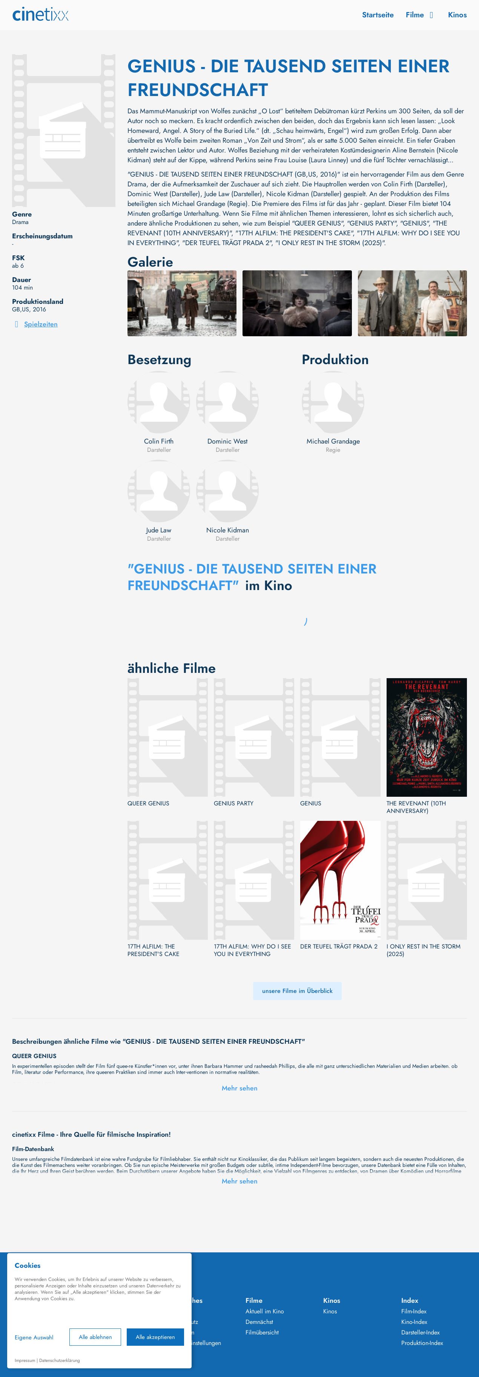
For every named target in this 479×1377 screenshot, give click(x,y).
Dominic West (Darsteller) (163, 194)
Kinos (457, 14)
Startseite (378, 14)
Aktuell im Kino (265, 1311)
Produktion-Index (422, 1343)
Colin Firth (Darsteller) (414, 184)
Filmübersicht (262, 1332)
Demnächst (259, 1322)
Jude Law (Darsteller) (233, 194)
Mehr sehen (240, 1088)
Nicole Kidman (227, 530)
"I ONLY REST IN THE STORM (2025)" (329, 243)
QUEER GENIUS (148, 803)
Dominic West (227, 441)
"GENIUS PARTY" (371, 223)
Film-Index (414, 1311)
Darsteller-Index (420, 1332)
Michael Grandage (333, 441)
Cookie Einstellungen (194, 1343)
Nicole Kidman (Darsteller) (304, 194)
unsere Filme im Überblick (297, 991)
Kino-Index (414, 1322)
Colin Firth (158, 441)
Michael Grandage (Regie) (210, 204)
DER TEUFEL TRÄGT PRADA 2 (339, 946)
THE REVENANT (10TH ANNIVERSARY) (416, 807)
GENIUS (310, 803)
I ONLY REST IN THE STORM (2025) (424, 950)
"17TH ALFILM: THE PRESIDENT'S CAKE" (294, 233)
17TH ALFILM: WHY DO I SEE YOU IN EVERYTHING (252, 950)
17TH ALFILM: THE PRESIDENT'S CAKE (153, 950)
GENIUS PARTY (233, 803)
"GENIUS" (414, 223)
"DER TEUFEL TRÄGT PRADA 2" (226, 243)
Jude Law (158, 530)
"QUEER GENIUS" (317, 223)
